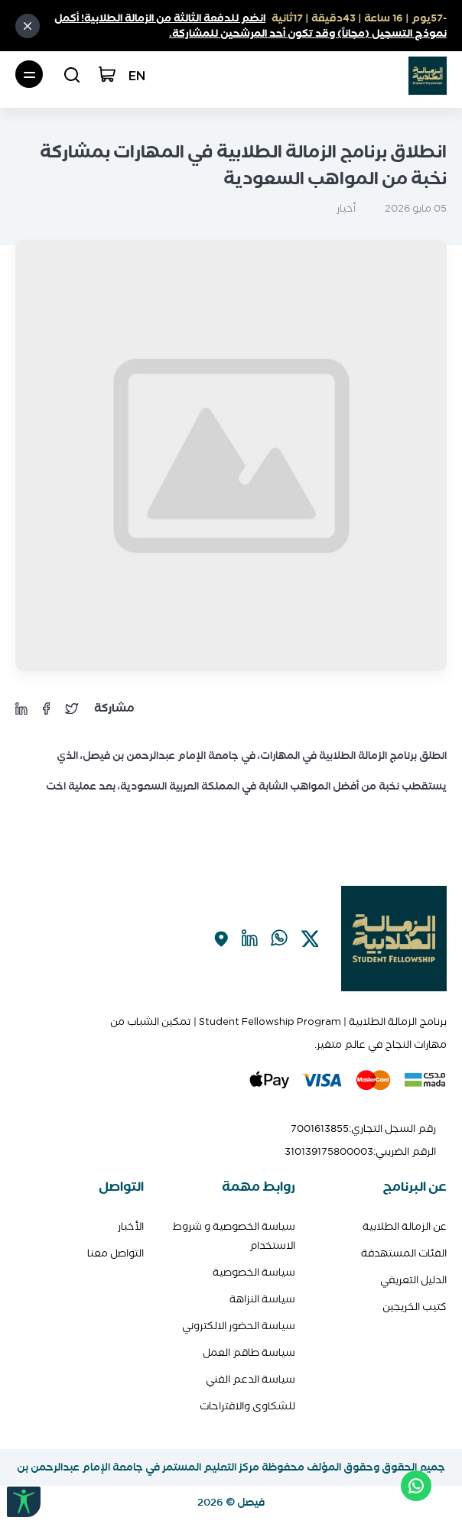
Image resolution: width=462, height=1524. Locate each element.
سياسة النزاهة (262, 1299)
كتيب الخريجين (414, 1306)
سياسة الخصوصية (254, 1272)
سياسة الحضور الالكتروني (238, 1325)
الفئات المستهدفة (404, 1253)
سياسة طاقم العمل (249, 1352)
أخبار (346, 208)
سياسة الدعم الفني (250, 1379)
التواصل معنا (115, 1253)
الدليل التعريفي (413, 1280)
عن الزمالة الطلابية (405, 1226)
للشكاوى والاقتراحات (247, 1406)
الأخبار (131, 1226)
